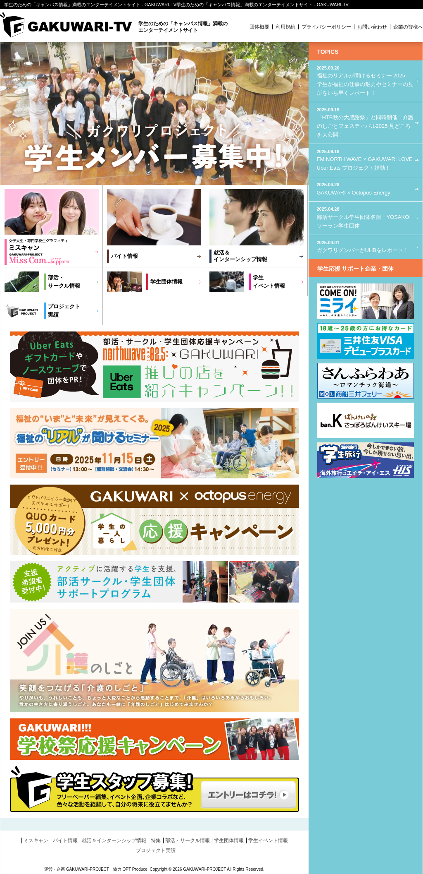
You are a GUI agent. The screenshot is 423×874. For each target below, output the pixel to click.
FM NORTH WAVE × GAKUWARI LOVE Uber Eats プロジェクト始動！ (365, 159)
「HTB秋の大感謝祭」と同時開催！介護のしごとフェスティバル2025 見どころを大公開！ (365, 122)
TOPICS (328, 51)
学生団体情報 (166, 282)
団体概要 (259, 27)
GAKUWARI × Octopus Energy (365, 188)
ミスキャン (36, 840)
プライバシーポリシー (326, 27)
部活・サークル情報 (187, 840)
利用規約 (285, 27)
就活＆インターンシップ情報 (240, 256)
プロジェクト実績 (156, 850)
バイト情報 (124, 256)
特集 (156, 840)
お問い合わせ (372, 27)
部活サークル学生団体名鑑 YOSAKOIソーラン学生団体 (365, 217)
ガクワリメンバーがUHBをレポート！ (365, 246)
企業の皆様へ (408, 27)
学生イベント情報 (268, 840)
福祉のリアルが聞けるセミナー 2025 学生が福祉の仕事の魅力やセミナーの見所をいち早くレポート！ (365, 80)
